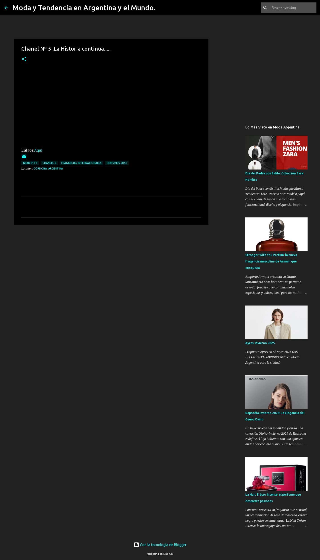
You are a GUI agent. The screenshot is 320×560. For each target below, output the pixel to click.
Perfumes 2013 (117, 163)
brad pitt (30, 163)
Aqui (38, 150)
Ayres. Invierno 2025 (260, 343)
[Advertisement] (111, 262)
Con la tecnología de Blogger (160, 545)
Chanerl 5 (49, 163)
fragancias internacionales (81, 163)
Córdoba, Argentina (48, 168)
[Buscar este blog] (293, 7)
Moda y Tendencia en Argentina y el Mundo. (84, 8)
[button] (24, 59)
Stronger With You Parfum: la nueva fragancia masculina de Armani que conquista (271, 261)
